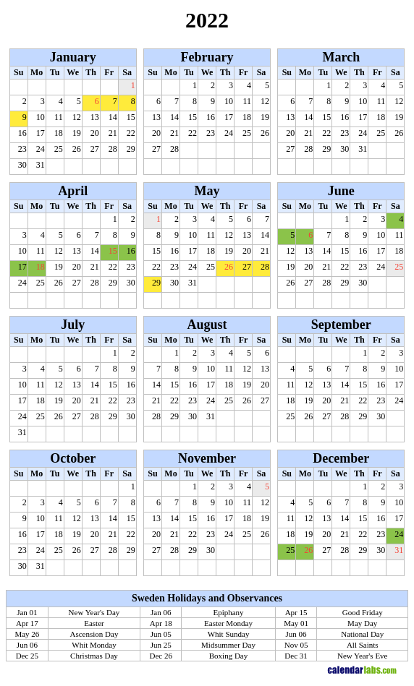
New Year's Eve (362, 655)
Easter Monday (228, 623)
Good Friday (362, 612)
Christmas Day (94, 655)
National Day (362, 634)
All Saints (363, 644)
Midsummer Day (228, 644)
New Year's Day (94, 612)
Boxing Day (228, 655)
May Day (362, 623)
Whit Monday (94, 644)
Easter (94, 623)
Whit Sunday (229, 634)
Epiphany (228, 612)
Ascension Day (94, 634)
